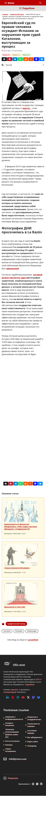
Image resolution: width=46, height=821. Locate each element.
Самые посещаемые (10, 750)
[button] (40, 2)
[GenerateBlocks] (37, 784)
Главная (5, 14)
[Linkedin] (7, 697)
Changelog (31, 746)
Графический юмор (17, 14)
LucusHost (33, 639)
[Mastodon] (36, 59)
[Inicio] (6, 9)
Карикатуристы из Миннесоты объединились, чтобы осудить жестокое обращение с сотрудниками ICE (20, 526)
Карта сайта (32, 741)
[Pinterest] (9, 59)
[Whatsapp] (20, 59)
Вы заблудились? (34, 737)
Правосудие (32, 631)
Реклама (8, 745)
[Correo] (4, 59)
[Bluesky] (41, 59)
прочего (14, 689)
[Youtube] (23, 697)
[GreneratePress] (33, 784)
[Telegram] (15, 59)
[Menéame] (31, 59)
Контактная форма (12, 741)
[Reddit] (25, 59)
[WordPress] (17, 697)
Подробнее (30, 684)
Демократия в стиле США (14, 607)
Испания (7, 631)
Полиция (18, 631)
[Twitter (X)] (28, 697)
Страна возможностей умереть (17, 568)
